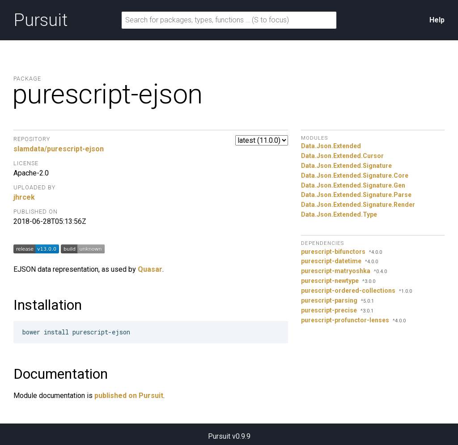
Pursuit (40, 20)
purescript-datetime (331, 261)
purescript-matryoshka (335, 270)
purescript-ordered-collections (348, 290)
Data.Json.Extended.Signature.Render (358, 204)
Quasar (150, 269)
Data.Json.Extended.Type (339, 214)
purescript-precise (329, 310)
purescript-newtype (330, 280)
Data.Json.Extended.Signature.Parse (356, 194)
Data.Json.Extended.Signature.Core (354, 175)
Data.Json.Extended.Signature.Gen (353, 185)
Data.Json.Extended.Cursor (342, 155)
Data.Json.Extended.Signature (346, 165)
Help (437, 20)
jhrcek (24, 197)
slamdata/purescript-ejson (58, 149)
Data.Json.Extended (331, 146)
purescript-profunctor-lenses (345, 320)
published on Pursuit (128, 395)
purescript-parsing (329, 300)
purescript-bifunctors (333, 251)
